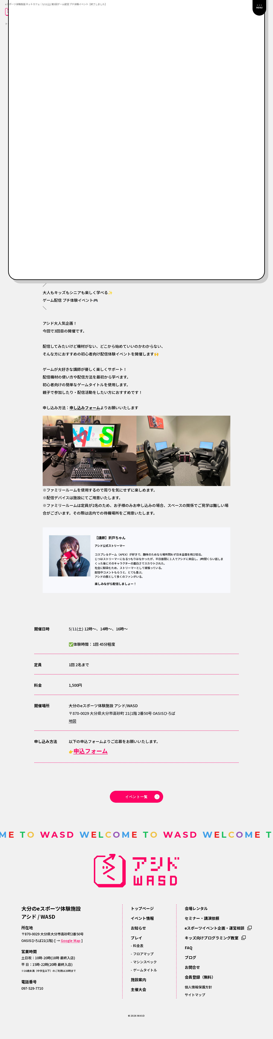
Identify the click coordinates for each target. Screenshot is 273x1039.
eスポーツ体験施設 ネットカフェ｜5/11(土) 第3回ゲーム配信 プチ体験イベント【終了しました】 (56, 4)
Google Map (70, 940)
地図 (72, 721)
